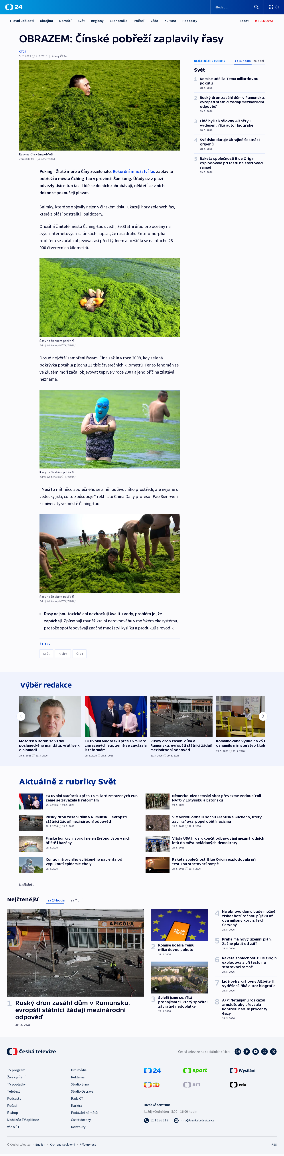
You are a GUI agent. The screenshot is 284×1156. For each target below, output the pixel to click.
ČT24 (22, 51)
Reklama (78, 1079)
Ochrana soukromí (62, 1146)
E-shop (12, 1114)
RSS (274, 1146)
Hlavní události (22, 20)
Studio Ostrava (82, 1093)
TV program (16, 1072)
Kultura (170, 20)
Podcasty (189, 20)
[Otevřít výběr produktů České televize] (274, 7)
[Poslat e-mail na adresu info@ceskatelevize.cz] (194, 1122)
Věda (154, 20)
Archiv (63, 654)
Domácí (65, 20)
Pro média (79, 1072)
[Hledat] (256, 7)
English (40, 1146)
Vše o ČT (13, 1128)
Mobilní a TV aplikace (23, 1121)
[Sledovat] (264, 20)
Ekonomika (119, 20)
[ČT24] (13, 7)
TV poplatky (16, 1086)
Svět (81, 20)
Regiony (97, 20)
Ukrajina (46, 20)
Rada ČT (77, 1100)
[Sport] (244, 20)
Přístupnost (88, 1146)
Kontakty (78, 1128)
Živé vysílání (16, 1079)
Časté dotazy (81, 1121)
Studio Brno (80, 1086)
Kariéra (76, 1107)
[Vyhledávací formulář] (237, 7)
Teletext (13, 1093)
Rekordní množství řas (134, 171)
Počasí (139, 20)
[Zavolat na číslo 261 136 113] (156, 1122)
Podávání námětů (84, 1114)
